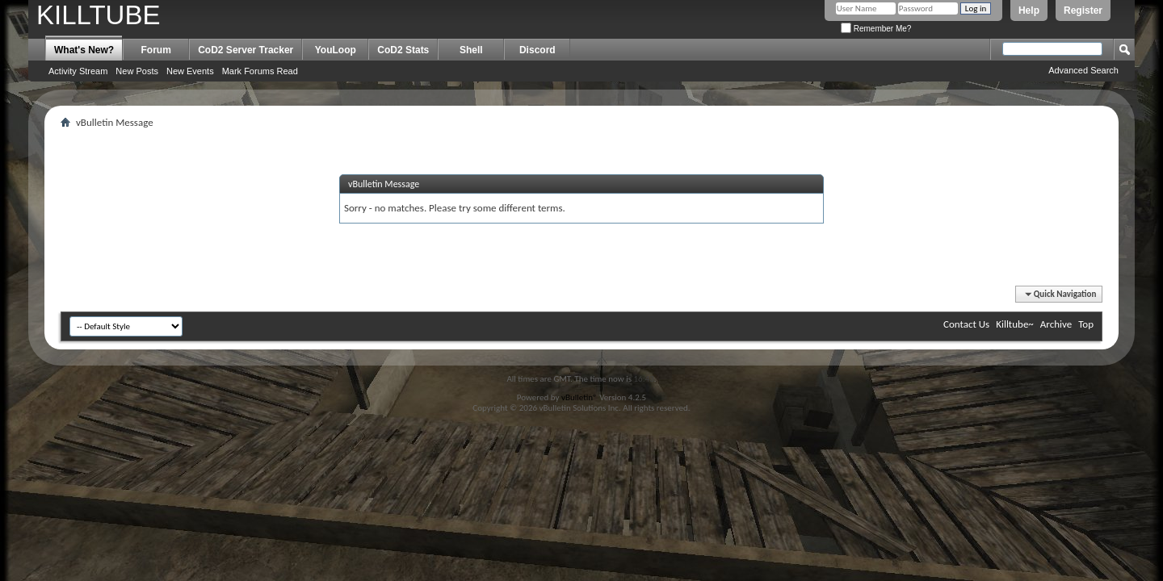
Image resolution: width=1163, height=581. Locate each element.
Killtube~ (1015, 324)
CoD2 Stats (403, 50)
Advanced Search (1083, 70)
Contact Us (966, 324)
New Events (190, 71)
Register (1083, 10)
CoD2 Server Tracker (245, 50)
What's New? (84, 50)
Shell (471, 50)
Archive (1056, 324)
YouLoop (335, 50)
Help (1028, 10)
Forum (156, 50)
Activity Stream (77, 71)
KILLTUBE (98, 15)
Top (1086, 324)
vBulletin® (579, 397)
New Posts (136, 71)
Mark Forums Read (260, 71)
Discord (537, 50)
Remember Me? (876, 28)
